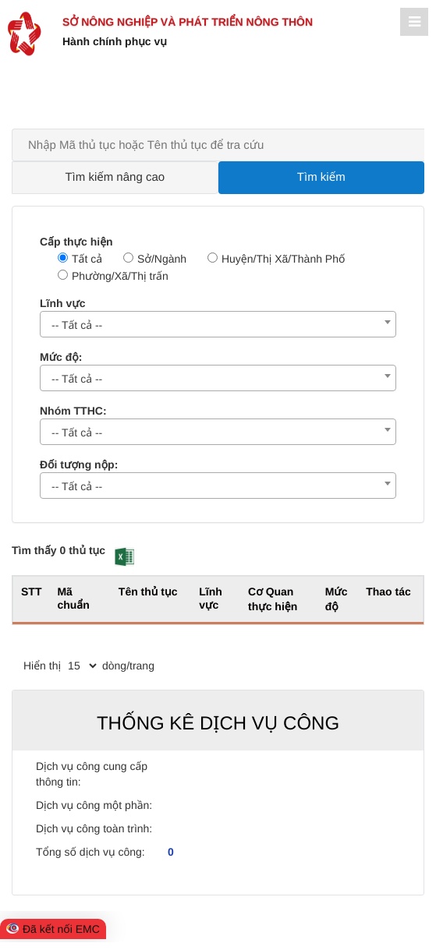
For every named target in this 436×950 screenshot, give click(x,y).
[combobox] (218, 324)
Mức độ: (61, 357)
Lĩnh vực (62, 303)
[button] (124, 556)
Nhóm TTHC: (73, 410)
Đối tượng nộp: (79, 464)
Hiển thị (42, 665)
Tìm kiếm (321, 177)
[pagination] (82, 666)
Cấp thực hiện (76, 241)
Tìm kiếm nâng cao (115, 177)
